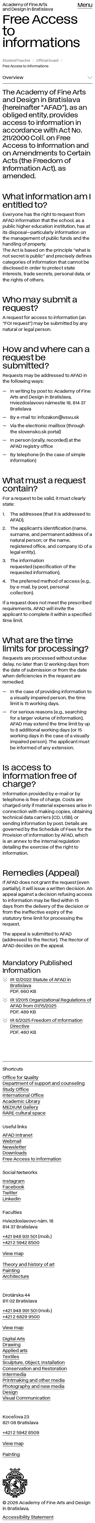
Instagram (14, 1181)
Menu (85, 5)
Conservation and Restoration (35, 1369)
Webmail (12, 1141)
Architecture (16, 1277)
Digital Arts (14, 1339)
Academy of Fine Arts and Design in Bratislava (28, 7)
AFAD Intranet (17, 1135)
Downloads (15, 1153)
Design (10, 1392)
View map (13, 1254)
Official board (47, 60)
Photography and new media (33, 1387)
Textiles (11, 1357)
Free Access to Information (32, 1159)
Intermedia (14, 1375)
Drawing (12, 1345)
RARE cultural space (24, 1113)
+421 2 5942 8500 (21, 1243)
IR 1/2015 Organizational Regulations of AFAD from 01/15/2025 (50, 1006)
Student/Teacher (16, 60)
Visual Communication (26, 1398)
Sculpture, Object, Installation (34, 1363)
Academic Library (21, 1102)
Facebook (13, 1187)
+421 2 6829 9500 (21, 1317)
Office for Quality (21, 1078)
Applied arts (15, 1351)
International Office (23, 1095)
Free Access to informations (25, 66)
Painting (11, 1271)
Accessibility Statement (28, 1517)
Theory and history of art (28, 1265)
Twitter (10, 1193)
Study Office (16, 1090)
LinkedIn (12, 1199)
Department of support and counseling (44, 1084)
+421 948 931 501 (20, 1237)
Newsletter (14, 1147)
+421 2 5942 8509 (21, 1433)
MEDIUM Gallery (20, 1107)
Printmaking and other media (34, 1380)
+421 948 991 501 (20, 1311)
